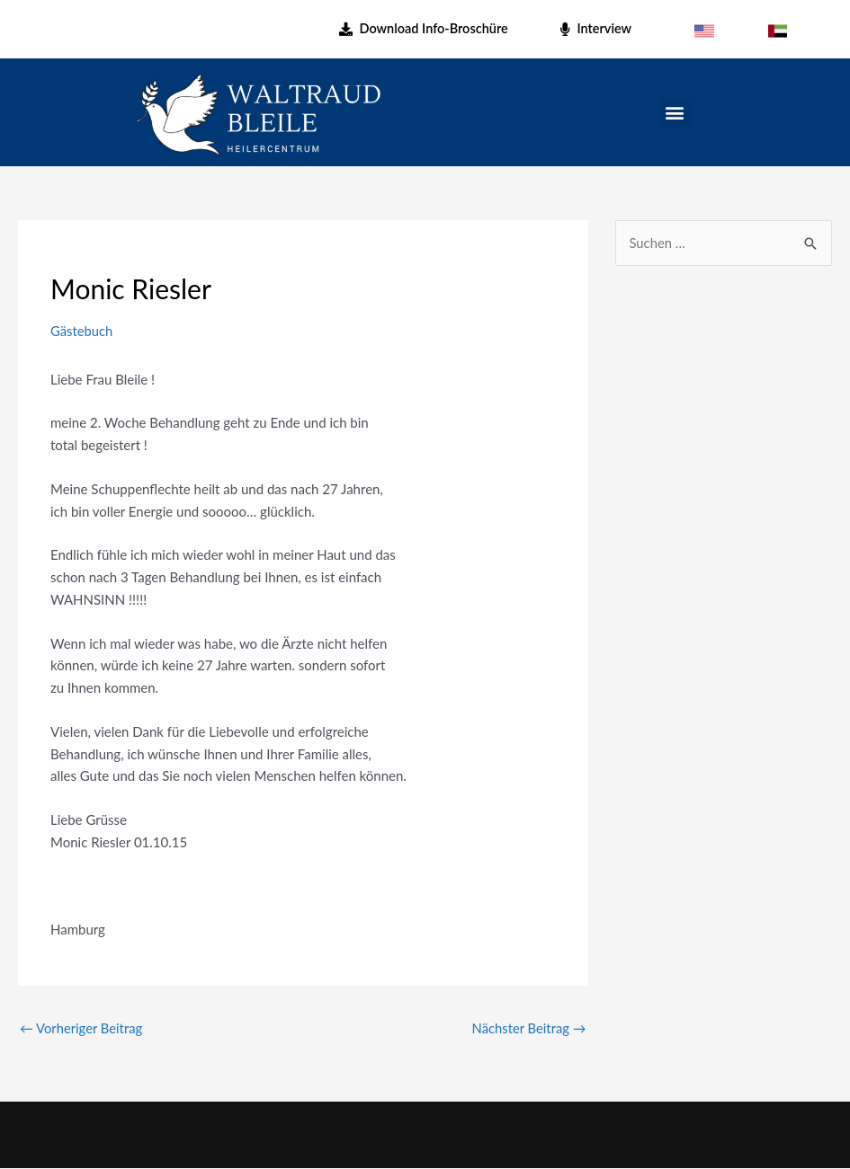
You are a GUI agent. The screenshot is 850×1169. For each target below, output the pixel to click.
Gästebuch (81, 331)
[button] (675, 113)
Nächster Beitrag (528, 1028)
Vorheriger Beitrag (82, 1028)
